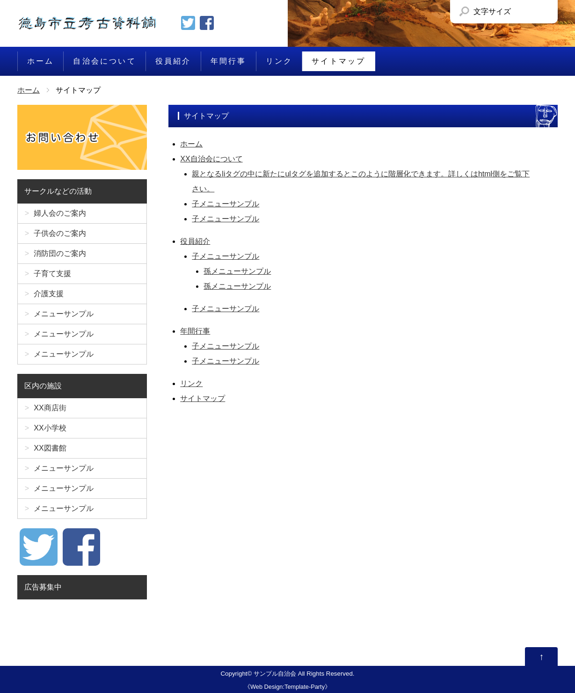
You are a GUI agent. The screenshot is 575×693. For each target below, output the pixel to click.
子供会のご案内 (60, 233)
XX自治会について (211, 159)
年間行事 (229, 61)
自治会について (104, 61)
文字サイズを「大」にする (541, 11)
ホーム (40, 61)
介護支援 (49, 294)
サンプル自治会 (275, 673)
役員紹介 (173, 61)
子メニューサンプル (225, 204)
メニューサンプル (64, 314)
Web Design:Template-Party (287, 686)
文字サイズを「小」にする (520, 11)
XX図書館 (50, 448)
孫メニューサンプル (237, 271)
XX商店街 (50, 408)
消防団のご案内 (60, 253)
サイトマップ (338, 61)
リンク (279, 61)
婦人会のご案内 (60, 213)
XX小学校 (50, 428)
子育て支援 (52, 273)
